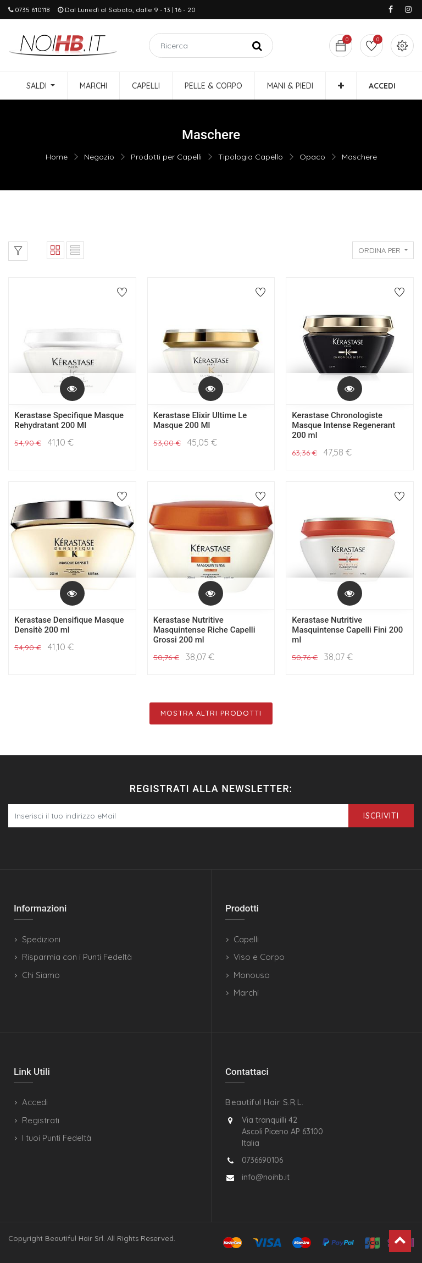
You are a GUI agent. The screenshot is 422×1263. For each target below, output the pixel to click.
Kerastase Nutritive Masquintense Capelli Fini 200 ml (347, 630)
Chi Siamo (41, 975)
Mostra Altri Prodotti (211, 713)
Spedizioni (41, 939)
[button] (341, 86)
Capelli (246, 939)
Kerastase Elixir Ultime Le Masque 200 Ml (200, 420)
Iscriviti (381, 816)
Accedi (35, 1102)
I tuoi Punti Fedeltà (56, 1138)
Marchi (246, 992)
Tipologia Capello (250, 157)
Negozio (99, 157)
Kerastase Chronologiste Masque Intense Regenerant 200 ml (343, 425)
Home (57, 157)
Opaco (312, 157)
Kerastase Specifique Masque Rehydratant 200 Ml (69, 420)
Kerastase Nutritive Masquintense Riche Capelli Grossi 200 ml (204, 630)
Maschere (359, 157)
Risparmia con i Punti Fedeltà (77, 957)
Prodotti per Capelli (166, 157)
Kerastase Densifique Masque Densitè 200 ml (69, 625)
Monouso (252, 975)
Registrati (40, 1120)
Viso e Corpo (259, 957)
